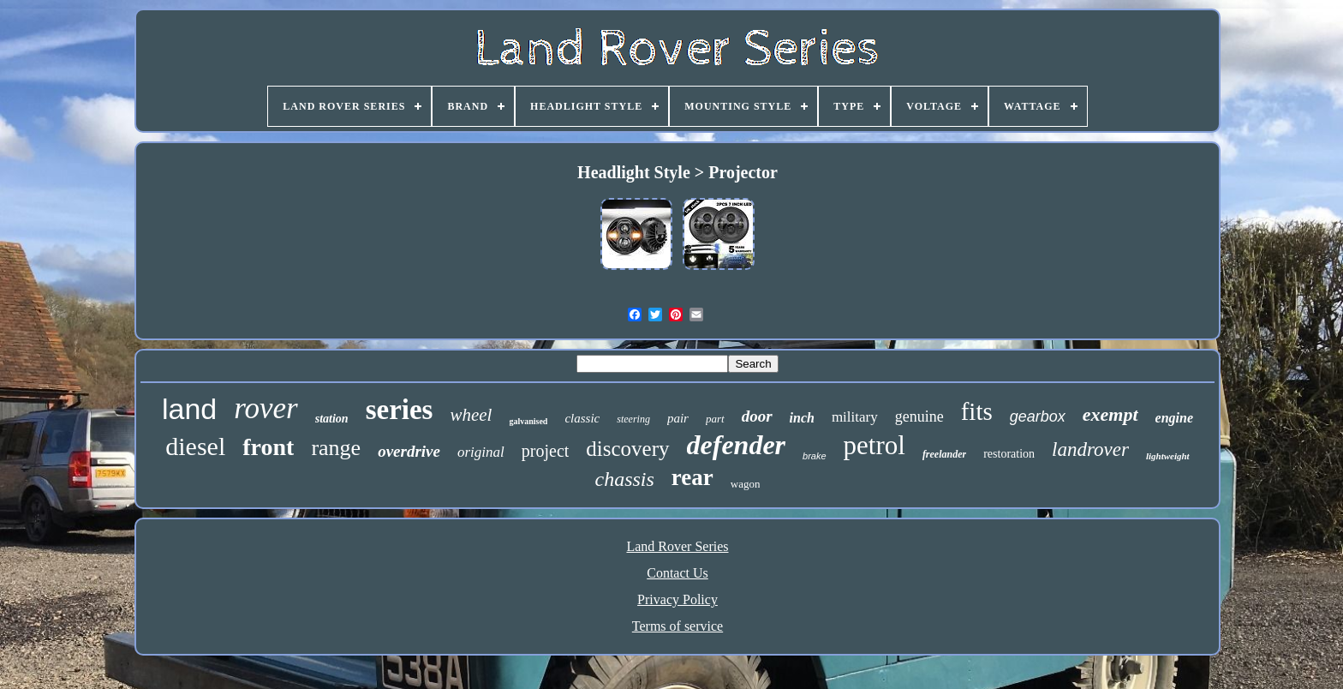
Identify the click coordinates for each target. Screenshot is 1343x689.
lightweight (1168, 456)
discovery (627, 448)
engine (1174, 417)
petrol (874, 445)
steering (633, 419)
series (399, 409)
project (546, 450)
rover (266, 408)
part (715, 418)
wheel (471, 414)
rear (692, 477)
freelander (944, 454)
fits (977, 411)
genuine (919, 416)
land (189, 408)
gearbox (1037, 416)
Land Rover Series (677, 546)
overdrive (409, 451)
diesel (195, 446)
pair (678, 418)
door (757, 416)
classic (582, 418)
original (480, 452)
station (332, 418)
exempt (1110, 414)
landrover (1090, 449)
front (268, 447)
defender (736, 444)
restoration (1009, 453)
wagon (746, 483)
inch (802, 417)
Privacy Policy (677, 599)
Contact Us (677, 573)
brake (815, 456)
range (336, 447)
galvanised (528, 421)
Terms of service (677, 626)
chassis (624, 479)
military (855, 417)
